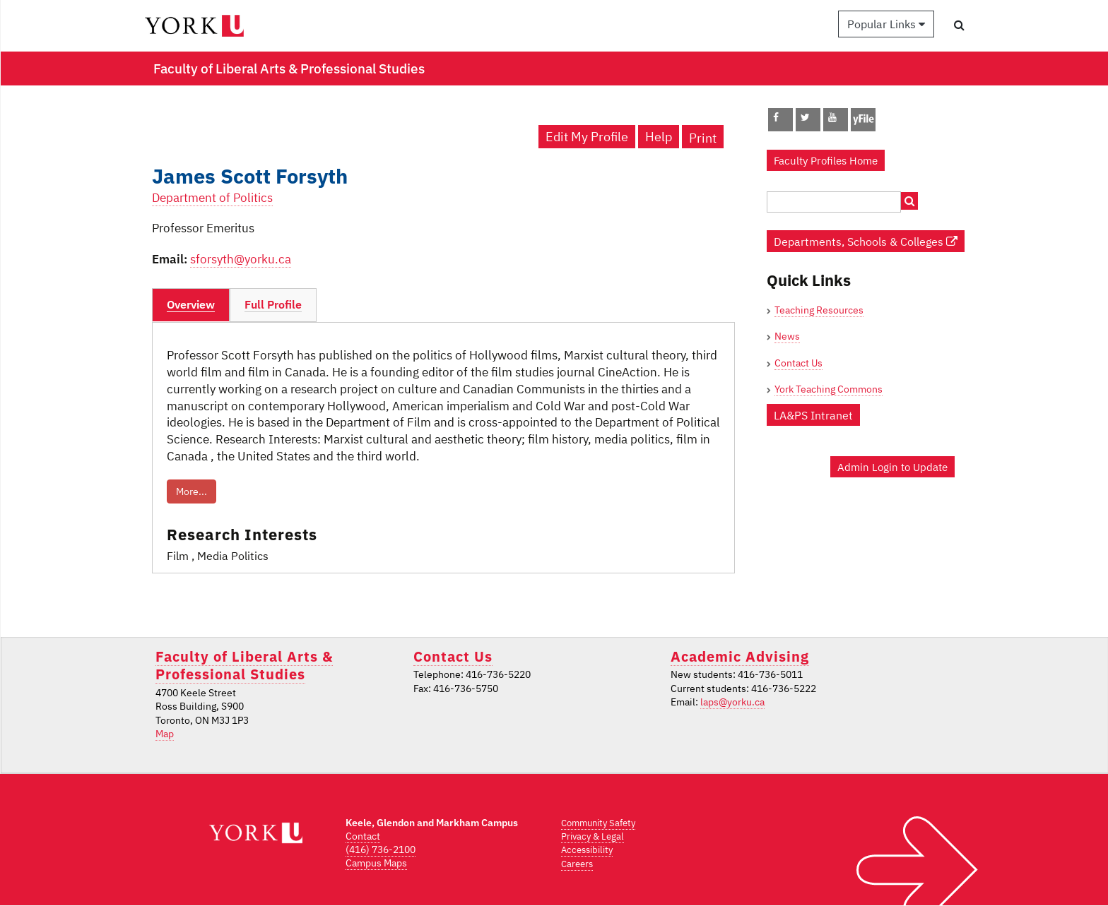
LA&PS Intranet (813, 414)
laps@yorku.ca (732, 702)
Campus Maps (376, 863)
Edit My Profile (587, 137)
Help (658, 137)
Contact (363, 836)
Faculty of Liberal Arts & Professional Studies (244, 665)
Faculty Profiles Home (826, 160)
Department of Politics (212, 197)
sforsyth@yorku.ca (240, 259)
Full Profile (273, 304)
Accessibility (587, 850)
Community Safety (598, 823)
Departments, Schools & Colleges (865, 241)
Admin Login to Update (892, 467)
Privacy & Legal (592, 836)
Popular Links (886, 24)
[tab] (191, 305)
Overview (191, 304)
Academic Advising (740, 656)
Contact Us (798, 363)
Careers (577, 864)
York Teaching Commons (828, 389)
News (787, 336)
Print (703, 138)
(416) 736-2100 (381, 849)
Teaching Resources (819, 310)
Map (164, 733)
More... (191, 491)
